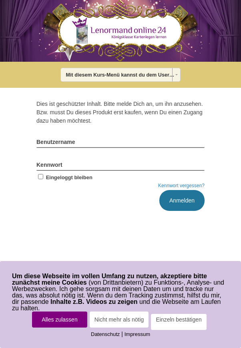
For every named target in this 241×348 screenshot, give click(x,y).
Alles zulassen (60, 319)
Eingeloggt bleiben (64, 177)
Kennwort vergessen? (181, 185)
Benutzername (55, 142)
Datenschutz (105, 334)
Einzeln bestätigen (178, 319)
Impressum (137, 334)
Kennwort (49, 165)
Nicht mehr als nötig (119, 319)
